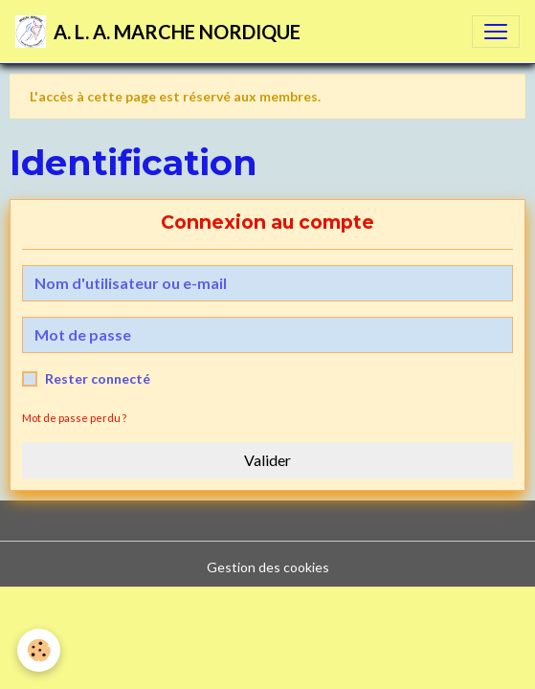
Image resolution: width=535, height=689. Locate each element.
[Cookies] (38, 650)
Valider (267, 460)
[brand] (158, 31)
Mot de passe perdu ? (74, 417)
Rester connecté (97, 378)
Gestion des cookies (268, 567)
